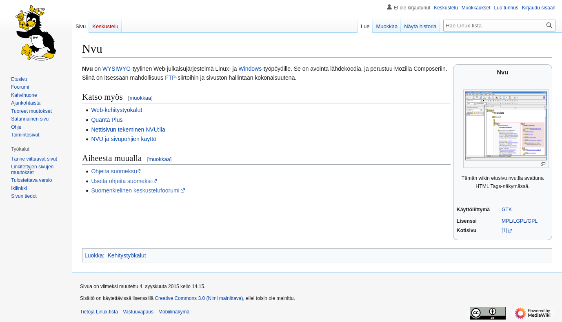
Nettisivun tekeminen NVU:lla (128, 129)
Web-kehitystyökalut (116, 110)
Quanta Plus (106, 119)
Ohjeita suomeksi (113, 171)
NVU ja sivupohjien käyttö (123, 139)
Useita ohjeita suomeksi (121, 181)
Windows (250, 68)
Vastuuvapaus (138, 312)
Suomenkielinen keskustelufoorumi (135, 190)
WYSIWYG (116, 68)
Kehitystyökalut (126, 255)
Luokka (93, 255)
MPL (507, 221)
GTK (507, 209)
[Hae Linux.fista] (499, 25)
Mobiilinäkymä (173, 312)
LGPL (519, 221)
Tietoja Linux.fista (99, 312)
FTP (170, 77)
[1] (504, 230)
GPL (533, 221)
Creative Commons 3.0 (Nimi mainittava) (199, 298)
